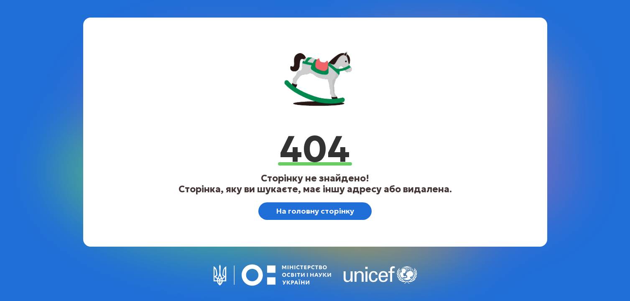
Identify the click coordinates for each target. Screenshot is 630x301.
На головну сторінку (315, 211)
